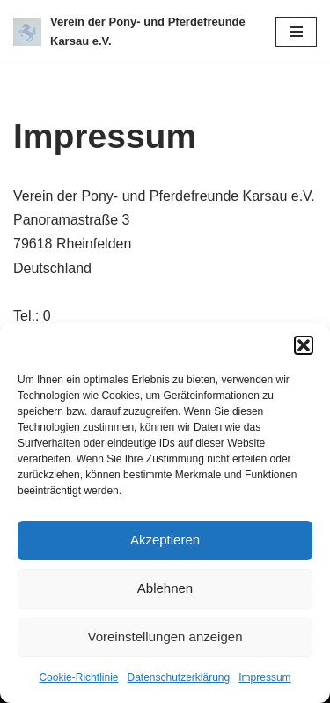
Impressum (264, 677)
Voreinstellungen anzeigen (165, 636)
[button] (303, 345)
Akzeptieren (165, 539)
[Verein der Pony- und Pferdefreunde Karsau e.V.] (131, 31)
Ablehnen (165, 588)
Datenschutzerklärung (178, 677)
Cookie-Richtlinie (78, 677)
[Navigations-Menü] (296, 32)
